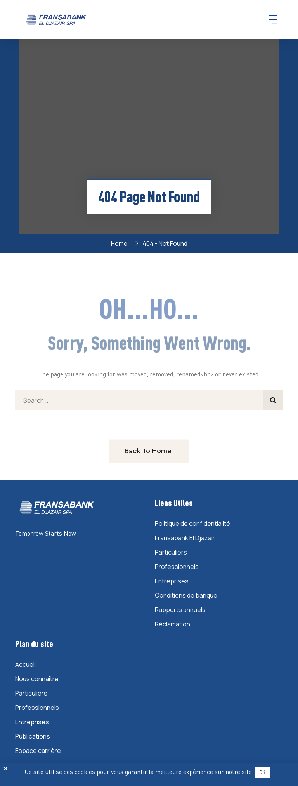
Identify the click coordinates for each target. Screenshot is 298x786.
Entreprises (172, 581)
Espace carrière (38, 750)
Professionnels (177, 566)
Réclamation (172, 624)
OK (262, 772)
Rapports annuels (180, 609)
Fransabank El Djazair (185, 538)
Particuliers (171, 552)
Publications (32, 736)
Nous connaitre (37, 679)
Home (120, 243)
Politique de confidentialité (192, 523)
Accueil (25, 664)
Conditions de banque (186, 595)
